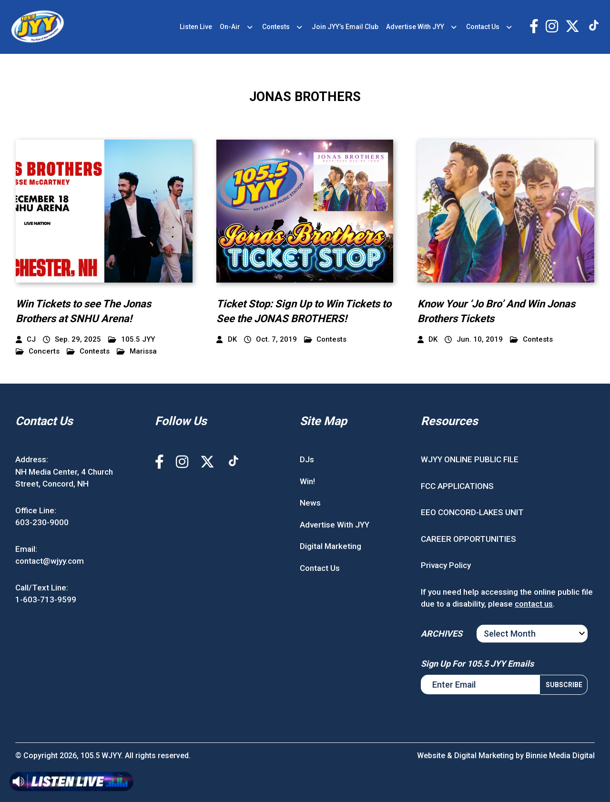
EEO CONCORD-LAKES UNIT (472, 512)
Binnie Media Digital (560, 755)
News (310, 503)
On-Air (230, 26)
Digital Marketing (330, 546)
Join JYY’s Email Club (345, 26)
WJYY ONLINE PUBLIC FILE (469, 459)
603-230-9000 (42, 522)
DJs (307, 459)
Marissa (137, 351)
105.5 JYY (131, 339)
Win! (307, 481)
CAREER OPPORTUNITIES (468, 539)
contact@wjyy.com (49, 561)
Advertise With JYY (415, 26)
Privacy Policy (446, 565)
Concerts (38, 351)
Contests (276, 26)
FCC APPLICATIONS (457, 486)
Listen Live (196, 26)
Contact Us (482, 26)
